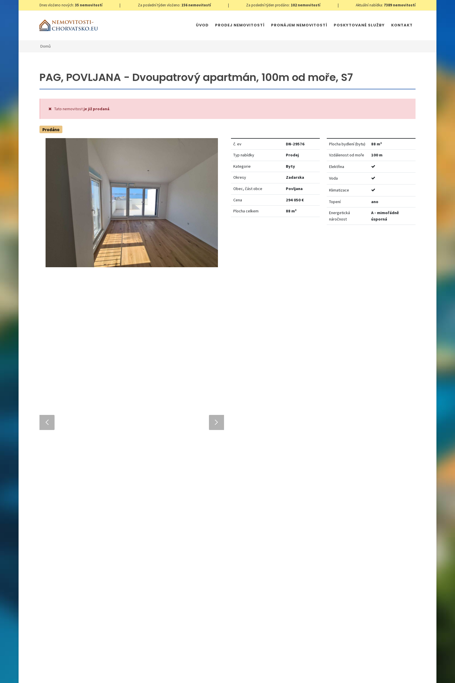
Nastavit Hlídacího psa (333, 247)
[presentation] (182, 572)
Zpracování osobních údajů (206, 550)
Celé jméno (152, 439)
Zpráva (148, 492)
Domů (45, 46)
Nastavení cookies (133, 672)
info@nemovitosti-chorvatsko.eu (87, 532)
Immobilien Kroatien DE (190, 672)
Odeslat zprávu (261, 579)
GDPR (108, 672)
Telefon (149, 466)
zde (399, 548)
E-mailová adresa (238, 439)
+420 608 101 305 (87, 525)
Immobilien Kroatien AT (235, 672)
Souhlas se (193, 550)
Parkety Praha (273, 672)
